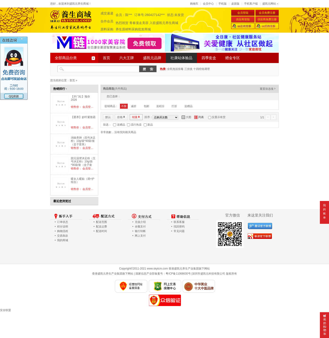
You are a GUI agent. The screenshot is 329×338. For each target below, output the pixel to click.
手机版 (222, 3)
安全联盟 (5, 310)
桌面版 (235, 3)
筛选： (107, 124)
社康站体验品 (181, 58)
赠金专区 (232, 58)
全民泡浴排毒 (175, 69)
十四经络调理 (201, 69)
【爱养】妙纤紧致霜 (83, 117)
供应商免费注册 (267, 19)
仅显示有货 (219, 117)
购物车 (194, 3)
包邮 (146, 106)
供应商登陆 (243, 19)
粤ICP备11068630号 (178, 273)
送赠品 (188, 106)
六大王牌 (126, 58)
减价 (133, 106)
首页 (106, 58)
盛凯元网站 (269, 3)
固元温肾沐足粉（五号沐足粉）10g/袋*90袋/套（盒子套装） (83, 163)
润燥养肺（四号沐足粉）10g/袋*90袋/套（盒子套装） (83, 141)
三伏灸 (188, 69)
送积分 (160, 106)
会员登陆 (242, 12)
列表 (199, 117)
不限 (124, 106)
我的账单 (324, 211)
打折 (174, 106)
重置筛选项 (268, 88)
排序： (148, 117)
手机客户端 (251, 3)
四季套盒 (209, 58)
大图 (186, 117)
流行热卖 (136, 124)
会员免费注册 (267, 12)
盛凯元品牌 (152, 58)
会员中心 (208, 3)
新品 (150, 124)
